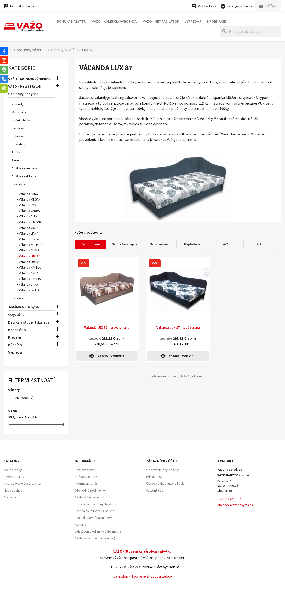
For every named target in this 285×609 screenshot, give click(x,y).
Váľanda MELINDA (30, 245)
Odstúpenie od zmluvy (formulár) (98, 531)
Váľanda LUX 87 (29, 256)
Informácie (216, 21)
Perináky (18, 128)
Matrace (17, 112)
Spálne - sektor (22, 176)
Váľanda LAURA (29, 290)
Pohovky (18, 136)
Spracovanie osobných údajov (96, 504)
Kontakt (80, 524)
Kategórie (21, 67)
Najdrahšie (192, 244)
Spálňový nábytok (23, 93)
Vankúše (17, 298)
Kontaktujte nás (20, 6)
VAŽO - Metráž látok (161, 21)
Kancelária (17, 329)
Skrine (16, 160)
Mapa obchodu (14, 490)
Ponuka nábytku (71, 21)
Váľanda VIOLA (29, 228)
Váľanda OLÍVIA (29, 250)
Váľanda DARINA (30, 278)
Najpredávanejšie (124, 244)
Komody (17, 104)
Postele (17, 144)
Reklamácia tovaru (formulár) (95, 538)
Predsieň (15, 337)
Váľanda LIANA (28, 233)
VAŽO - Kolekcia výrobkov (114, 21)
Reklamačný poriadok (90, 497)
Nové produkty (14, 476)
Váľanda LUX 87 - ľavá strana (178, 327)
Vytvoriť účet (155, 490)
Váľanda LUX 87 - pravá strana (107, 327)
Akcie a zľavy (13, 470)
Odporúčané (90, 244)
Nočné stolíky (21, 120)
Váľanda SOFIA (29, 239)
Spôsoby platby (86, 476)
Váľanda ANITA (28, 273)
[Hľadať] (250, 31)
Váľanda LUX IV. (29, 262)
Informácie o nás (86, 483)
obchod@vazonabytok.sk (235, 505)
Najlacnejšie (159, 244)
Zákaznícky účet (161, 461)
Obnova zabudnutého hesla (165, 483)
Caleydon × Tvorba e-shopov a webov (142, 576)
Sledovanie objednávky (162, 470)
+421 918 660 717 (229, 499)
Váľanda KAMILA (30, 267)
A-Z (225, 244)
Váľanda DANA (28, 284)
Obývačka (16, 314)
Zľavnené (24, 398)
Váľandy (17, 184)
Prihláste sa (154, 476)
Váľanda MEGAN (30, 199)
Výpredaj (193, 21)
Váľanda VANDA (29, 211)
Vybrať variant (107, 356)
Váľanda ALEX (28, 216)
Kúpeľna (15, 344)
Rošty (16, 152)
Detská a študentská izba (29, 322)
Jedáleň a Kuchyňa (23, 307)
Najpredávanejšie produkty (22, 483)
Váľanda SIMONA (30, 222)
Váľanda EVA (27, 205)
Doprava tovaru (85, 470)
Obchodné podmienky (90, 490)
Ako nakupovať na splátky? (93, 518)
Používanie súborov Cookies (95, 511)
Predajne (10, 497)
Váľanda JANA (28, 194)
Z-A (259, 244)
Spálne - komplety (24, 168)
